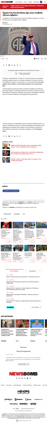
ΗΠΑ (24, 214)
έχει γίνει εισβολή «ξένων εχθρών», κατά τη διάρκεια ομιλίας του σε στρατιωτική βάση (23, 83)
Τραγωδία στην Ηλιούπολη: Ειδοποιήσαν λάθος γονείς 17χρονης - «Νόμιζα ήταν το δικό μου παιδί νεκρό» (17, 256)
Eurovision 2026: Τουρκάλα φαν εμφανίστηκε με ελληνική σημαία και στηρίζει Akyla (22, 282)
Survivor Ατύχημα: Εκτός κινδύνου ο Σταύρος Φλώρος (28, 254)
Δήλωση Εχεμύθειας (17, 385)
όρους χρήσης (26, 357)
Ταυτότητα (3, 385)
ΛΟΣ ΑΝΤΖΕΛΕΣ (17, 214)
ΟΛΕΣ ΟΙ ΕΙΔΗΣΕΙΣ (18, 2)
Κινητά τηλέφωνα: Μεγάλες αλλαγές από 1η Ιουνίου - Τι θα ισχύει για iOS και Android (5, 255)
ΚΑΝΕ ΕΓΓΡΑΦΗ (23, 364)
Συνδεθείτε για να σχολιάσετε (11, 190)
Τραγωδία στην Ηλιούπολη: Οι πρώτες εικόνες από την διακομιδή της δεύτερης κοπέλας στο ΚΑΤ (7, 332)
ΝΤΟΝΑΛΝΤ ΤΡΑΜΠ (7, 214)
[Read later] (45, 58)
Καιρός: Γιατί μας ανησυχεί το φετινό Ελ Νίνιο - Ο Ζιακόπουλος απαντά (22, 276)
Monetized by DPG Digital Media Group (27, 408)
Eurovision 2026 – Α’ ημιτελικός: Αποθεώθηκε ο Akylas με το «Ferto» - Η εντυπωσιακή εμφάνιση (5, 233)
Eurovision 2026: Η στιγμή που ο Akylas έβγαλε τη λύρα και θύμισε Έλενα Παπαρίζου (23, 301)
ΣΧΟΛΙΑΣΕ (36, 58)
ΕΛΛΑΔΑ (25, 2)
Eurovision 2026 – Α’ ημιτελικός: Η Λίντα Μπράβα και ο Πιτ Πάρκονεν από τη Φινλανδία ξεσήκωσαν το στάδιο (22, 288)
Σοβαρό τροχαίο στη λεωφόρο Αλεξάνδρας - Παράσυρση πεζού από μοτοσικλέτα (27, 6)
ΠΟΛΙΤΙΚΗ (30, 2)
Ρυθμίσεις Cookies (36, 385)
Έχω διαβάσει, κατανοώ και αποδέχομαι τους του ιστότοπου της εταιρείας (23, 357)
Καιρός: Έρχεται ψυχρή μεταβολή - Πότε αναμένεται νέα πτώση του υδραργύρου (40, 255)
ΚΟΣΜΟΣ (2, 58)
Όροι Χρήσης (9, 385)
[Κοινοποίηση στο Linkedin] (14, 65)
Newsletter (12, 207)
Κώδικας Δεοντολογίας (27, 385)
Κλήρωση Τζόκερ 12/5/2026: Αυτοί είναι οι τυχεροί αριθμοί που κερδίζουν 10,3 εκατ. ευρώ (40, 233)
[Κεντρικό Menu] (45, 2)
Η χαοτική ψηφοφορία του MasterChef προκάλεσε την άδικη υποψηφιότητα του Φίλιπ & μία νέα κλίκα (22, 332)
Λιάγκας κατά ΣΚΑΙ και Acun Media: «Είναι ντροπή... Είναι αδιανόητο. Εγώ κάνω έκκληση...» (36, 332)
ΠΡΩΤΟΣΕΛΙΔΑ (36, 2)
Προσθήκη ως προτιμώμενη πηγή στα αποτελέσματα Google (23, 73)
